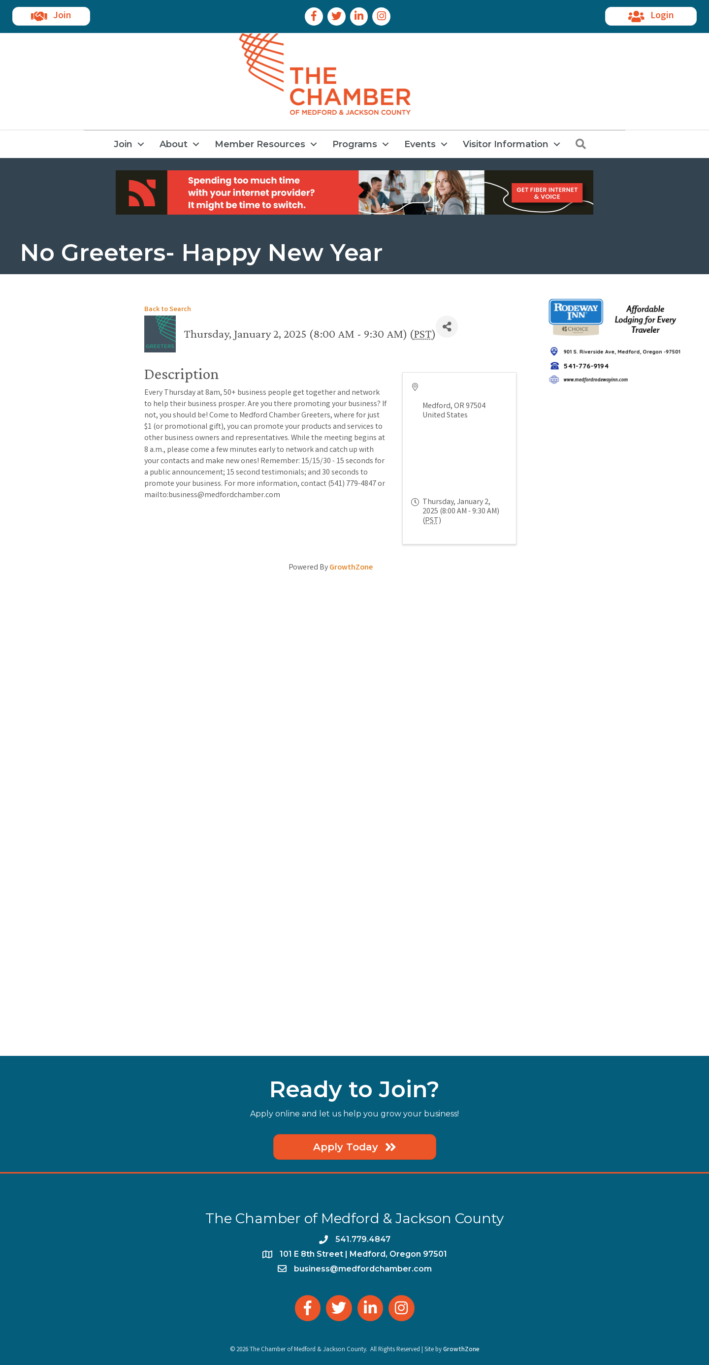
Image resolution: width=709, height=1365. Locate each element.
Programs (354, 144)
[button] (51, 16)
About (174, 144)
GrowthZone (351, 567)
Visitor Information (505, 144)
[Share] (447, 327)
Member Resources (260, 144)
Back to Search (167, 310)
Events (420, 144)
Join (123, 144)
